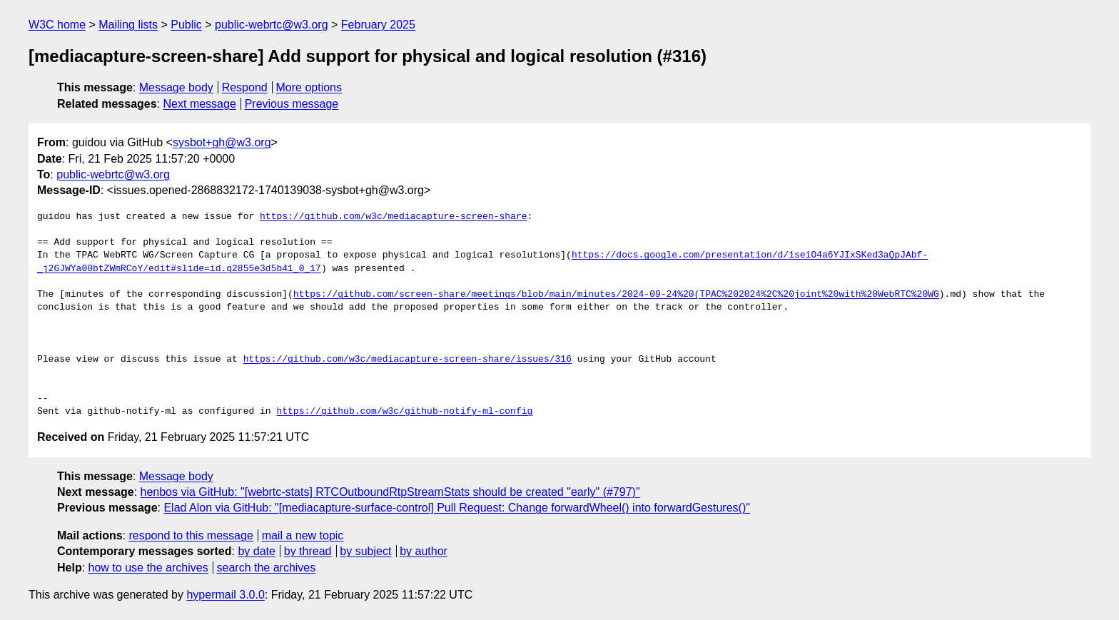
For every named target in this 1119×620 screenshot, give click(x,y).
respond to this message (190, 535)
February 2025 (378, 25)
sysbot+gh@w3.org (222, 142)
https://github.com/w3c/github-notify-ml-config (404, 411)
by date (256, 551)
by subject (365, 551)
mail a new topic (303, 535)
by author (423, 551)
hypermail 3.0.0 (225, 595)
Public (186, 25)
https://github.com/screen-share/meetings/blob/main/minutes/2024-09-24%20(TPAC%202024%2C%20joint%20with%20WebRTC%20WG (616, 294)
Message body (176, 87)
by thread (308, 551)
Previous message (292, 104)
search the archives (266, 567)
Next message (199, 104)
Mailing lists (128, 25)
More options (309, 87)
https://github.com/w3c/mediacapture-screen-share (393, 216)
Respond (245, 87)
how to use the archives (148, 567)
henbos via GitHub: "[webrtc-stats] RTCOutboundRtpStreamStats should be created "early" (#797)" (390, 492)
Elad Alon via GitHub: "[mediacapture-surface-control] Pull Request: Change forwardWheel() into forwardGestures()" (456, 508)
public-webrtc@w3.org (271, 25)
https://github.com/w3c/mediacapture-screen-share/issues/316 (407, 359)
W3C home (57, 25)
